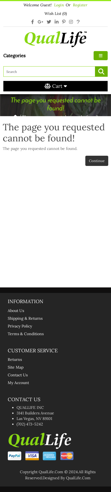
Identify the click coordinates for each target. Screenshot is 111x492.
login (59, 4)
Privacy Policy (20, 326)
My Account (18, 382)
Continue (97, 160)
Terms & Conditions (26, 333)
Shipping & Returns (25, 318)
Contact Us (18, 374)
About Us (16, 310)
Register (80, 4)
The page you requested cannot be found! (60, 117)
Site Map (15, 367)
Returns (15, 359)
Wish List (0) (55, 13)
